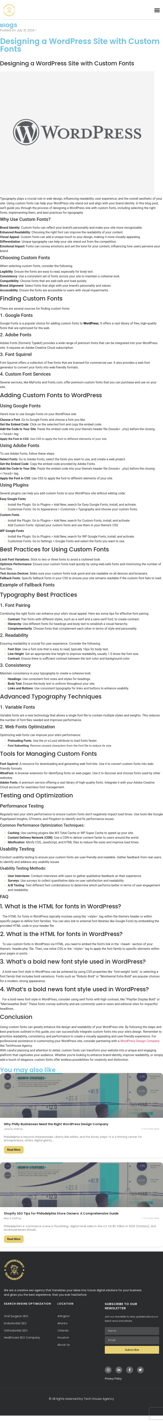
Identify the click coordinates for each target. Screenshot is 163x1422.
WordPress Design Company (140, 1047)
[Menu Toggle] (157, 10)
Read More (13, 1156)
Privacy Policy (113, 1385)
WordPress (91, 330)
